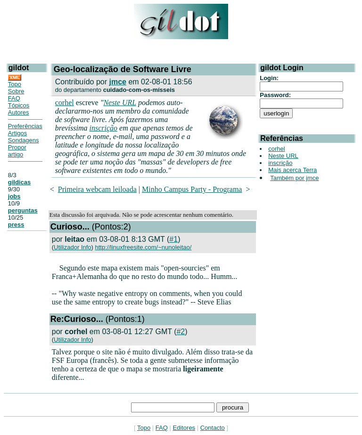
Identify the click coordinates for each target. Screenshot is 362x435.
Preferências (25, 126)
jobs (14, 196)
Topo (14, 84)
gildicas (19, 182)
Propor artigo (17, 151)
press (16, 224)
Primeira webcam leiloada (97, 189)
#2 (180, 332)
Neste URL (119, 102)
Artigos (17, 133)
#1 (173, 239)
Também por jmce (294, 177)
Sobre (16, 91)
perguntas (23, 210)
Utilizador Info (72, 247)
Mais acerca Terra (292, 169)
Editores (184, 427)
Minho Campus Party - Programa (192, 189)
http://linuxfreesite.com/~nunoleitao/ (143, 247)
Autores (18, 112)
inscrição (103, 128)
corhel (64, 102)
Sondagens (23, 140)
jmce (117, 82)
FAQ (14, 98)
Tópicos (19, 105)
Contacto (212, 427)
